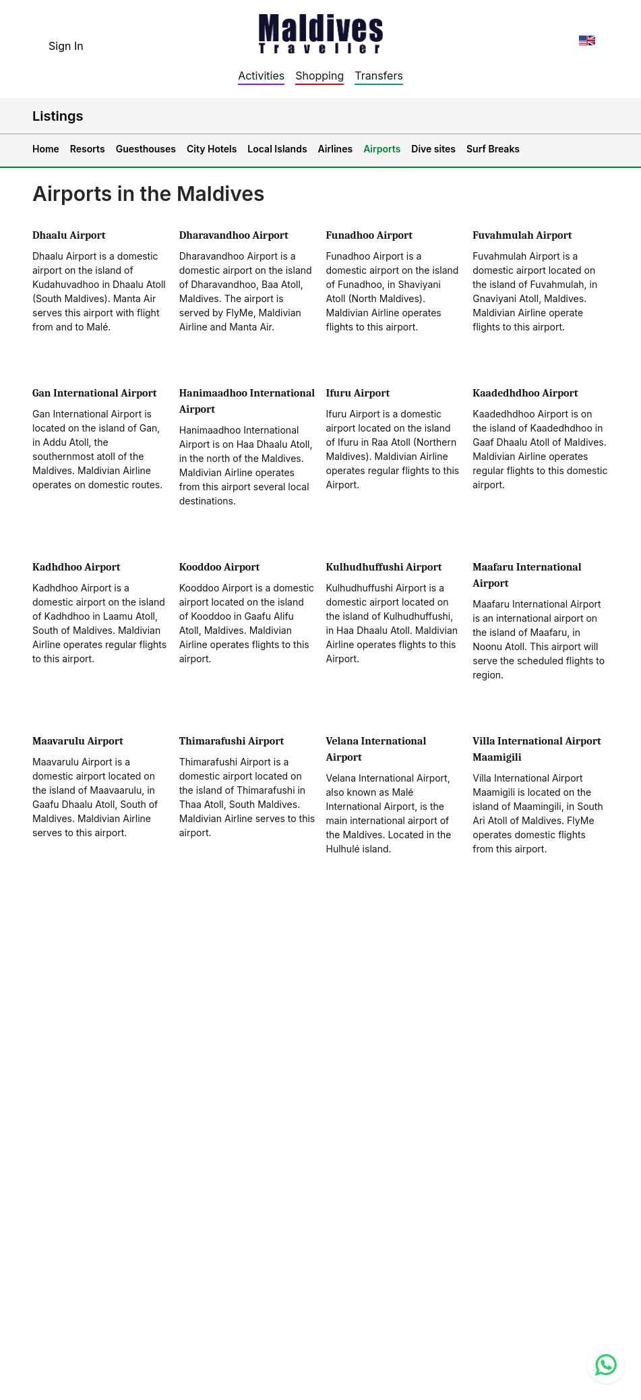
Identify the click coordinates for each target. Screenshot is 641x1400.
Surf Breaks (493, 148)
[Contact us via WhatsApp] (606, 1365)
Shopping (319, 75)
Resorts (87, 148)
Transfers (379, 75)
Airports (381, 148)
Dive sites (433, 148)
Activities (261, 75)
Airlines (335, 148)
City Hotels (212, 148)
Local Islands (277, 148)
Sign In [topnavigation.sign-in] (66, 46)
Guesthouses (146, 148)
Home (45, 148)
